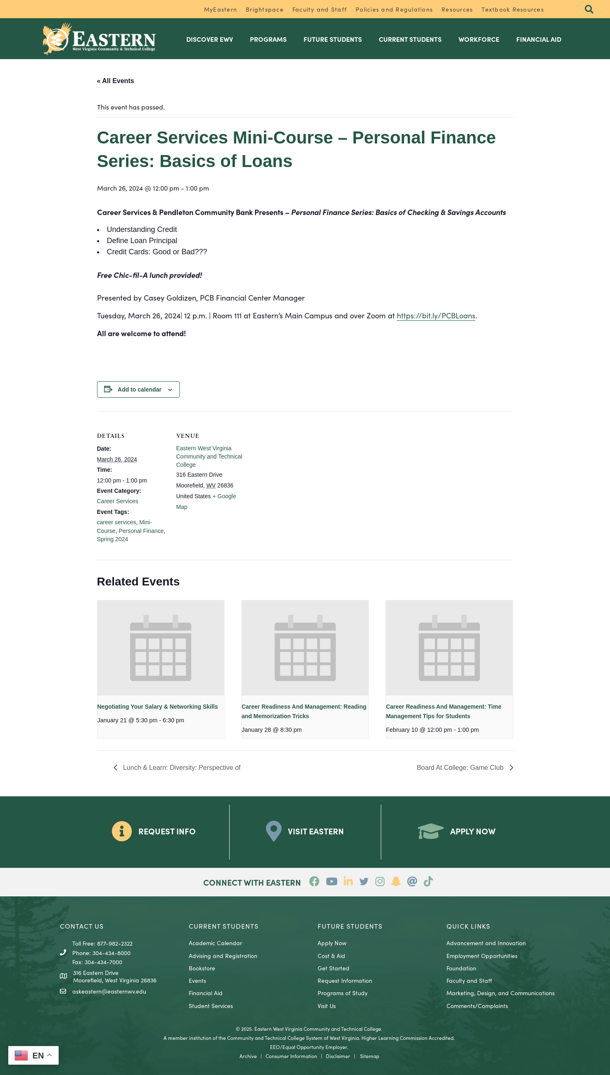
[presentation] (160, 647)
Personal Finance (141, 531)
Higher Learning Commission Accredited (407, 1037)
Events (197, 980)
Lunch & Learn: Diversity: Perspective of (181, 767)
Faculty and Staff (469, 980)
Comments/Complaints (477, 1005)
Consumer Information (291, 1055)
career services (116, 522)
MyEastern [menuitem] (220, 9)
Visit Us (327, 1005)
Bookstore (202, 968)
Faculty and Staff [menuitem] (319, 9)
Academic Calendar (215, 943)
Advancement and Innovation (486, 943)
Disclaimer (338, 1055)
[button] (589, 9)
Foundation (461, 968)
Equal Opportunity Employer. (315, 1046)
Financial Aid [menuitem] (538, 38)
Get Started (333, 968)
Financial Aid (206, 993)
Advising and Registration (223, 955)
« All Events (115, 80)
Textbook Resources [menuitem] (513, 9)
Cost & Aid (331, 955)
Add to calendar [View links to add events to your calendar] (139, 389)
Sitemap (369, 1055)
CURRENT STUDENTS (224, 925)
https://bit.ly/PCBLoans (436, 315)
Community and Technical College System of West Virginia (293, 1037)
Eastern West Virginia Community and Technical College (209, 456)
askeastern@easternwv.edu (109, 991)
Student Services (211, 1005)
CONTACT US (82, 925)
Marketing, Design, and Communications (500, 993)
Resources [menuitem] (457, 9)
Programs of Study (343, 993)
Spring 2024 (112, 539)
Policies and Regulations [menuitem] (394, 9)
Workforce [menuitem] (478, 38)
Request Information (345, 980)
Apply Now (332, 943)
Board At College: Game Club (461, 767)
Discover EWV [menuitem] (209, 38)
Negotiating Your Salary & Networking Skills (157, 706)
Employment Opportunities (481, 955)
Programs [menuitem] (268, 38)
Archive (248, 1055)
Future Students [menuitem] (333, 38)
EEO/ (276, 1046)
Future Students (350, 925)
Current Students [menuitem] (410, 38)
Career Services (117, 501)
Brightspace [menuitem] (265, 9)
